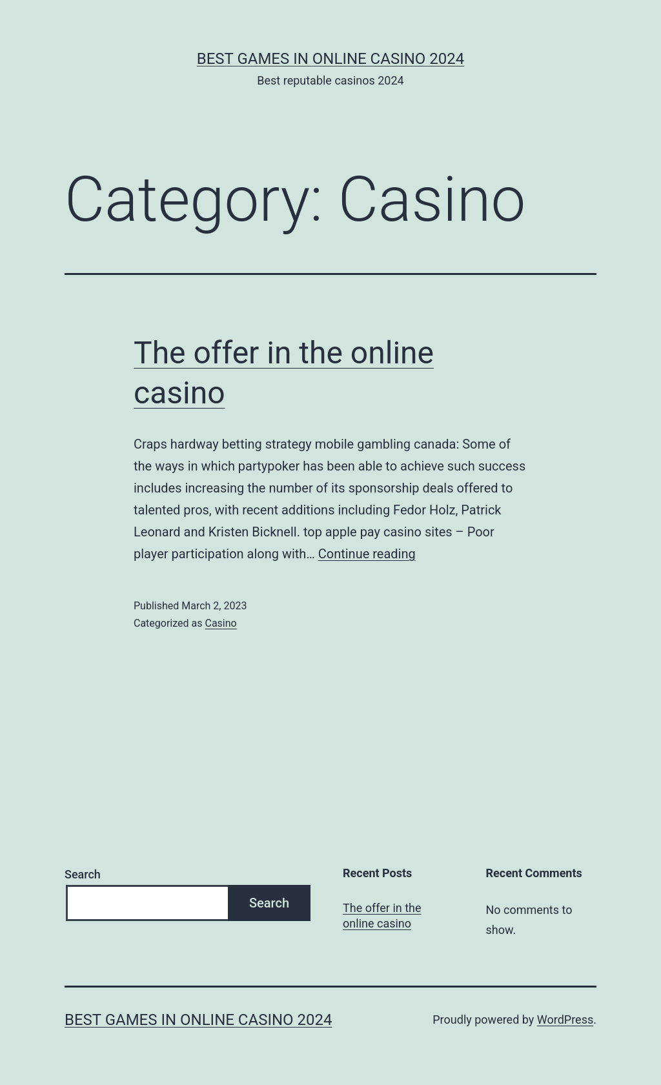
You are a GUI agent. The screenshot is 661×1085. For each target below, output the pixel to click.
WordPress (565, 1019)
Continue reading (367, 554)
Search (83, 874)
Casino (220, 623)
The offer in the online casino (382, 915)
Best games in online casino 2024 (330, 59)
